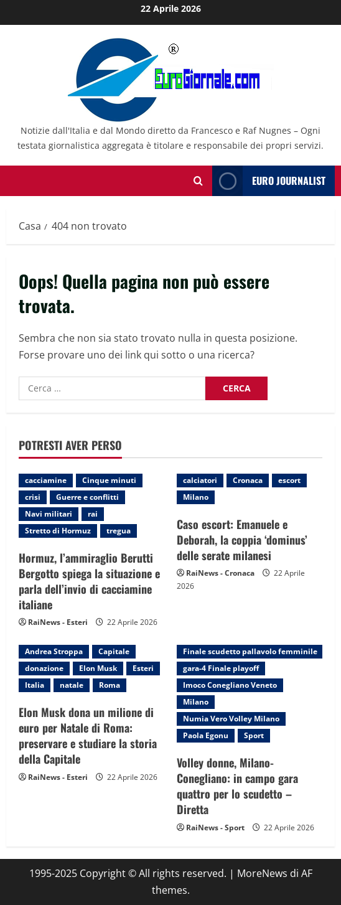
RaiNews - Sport (215, 827)
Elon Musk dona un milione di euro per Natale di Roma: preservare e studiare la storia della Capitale (88, 735)
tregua (118, 530)
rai (93, 514)
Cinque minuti (109, 480)
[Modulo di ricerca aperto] (198, 181)
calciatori (200, 480)
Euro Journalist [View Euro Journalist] (268, 181)
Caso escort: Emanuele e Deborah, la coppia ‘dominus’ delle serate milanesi (242, 539)
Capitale (113, 651)
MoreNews (262, 873)
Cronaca (248, 480)
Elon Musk (98, 668)
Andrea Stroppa (54, 651)
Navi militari (48, 514)
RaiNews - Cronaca (220, 573)
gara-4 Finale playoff (221, 668)
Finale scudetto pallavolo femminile (250, 651)
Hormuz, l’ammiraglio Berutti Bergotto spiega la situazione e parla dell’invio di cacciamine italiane (89, 581)
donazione (44, 668)
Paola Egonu (205, 735)
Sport (254, 735)
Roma (109, 685)
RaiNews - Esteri (58, 622)
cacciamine (46, 480)
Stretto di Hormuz (58, 530)
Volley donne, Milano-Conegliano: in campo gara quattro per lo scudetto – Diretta (237, 786)
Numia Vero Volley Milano (231, 718)
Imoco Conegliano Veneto (230, 685)
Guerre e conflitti (87, 497)
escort (289, 480)
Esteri (143, 668)
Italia (34, 685)
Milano (195, 497)
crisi (32, 497)
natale (71, 685)
